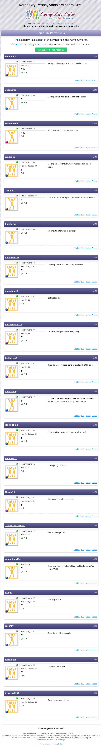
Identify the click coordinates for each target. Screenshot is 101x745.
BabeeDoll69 (11, 123)
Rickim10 (10, 492)
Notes (88, 80)
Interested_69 (12, 257)
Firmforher (10, 224)
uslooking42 (11, 291)
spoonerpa (10, 90)
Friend (94, 80)
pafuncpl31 (11, 458)
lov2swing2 (11, 358)
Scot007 (9, 626)
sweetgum (10, 659)
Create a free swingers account (29, 44)
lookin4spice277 (13, 324)
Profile (77, 80)
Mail (82, 80)
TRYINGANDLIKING (15, 525)
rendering (10, 157)
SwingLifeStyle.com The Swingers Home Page (55, 23)
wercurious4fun (13, 559)
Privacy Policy (57, 744)
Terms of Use (45, 744)
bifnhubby (10, 56)
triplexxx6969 (12, 693)
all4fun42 (10, 190)
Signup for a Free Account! (51, 50)
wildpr (8, 592)
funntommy (11, 391)
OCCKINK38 (11, 425)
